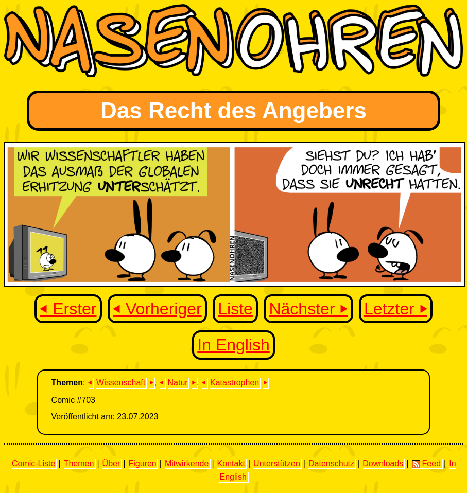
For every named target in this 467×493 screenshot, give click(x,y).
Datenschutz (331, 463)
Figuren (143, 463)
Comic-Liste (33, 463)
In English (233, 345)
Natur (178, 382)
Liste (235, 309)
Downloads (382, 463)
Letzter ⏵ (395, 309)
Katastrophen (234, 382)
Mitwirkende (187, 463)
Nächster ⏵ (308, 309)
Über (111, 463)
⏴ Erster (68, 309)
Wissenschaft (120, 382)
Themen (79, 463)
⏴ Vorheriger (157, 309)
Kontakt (231, 463)
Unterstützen (276, 463)
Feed (426, 463)
